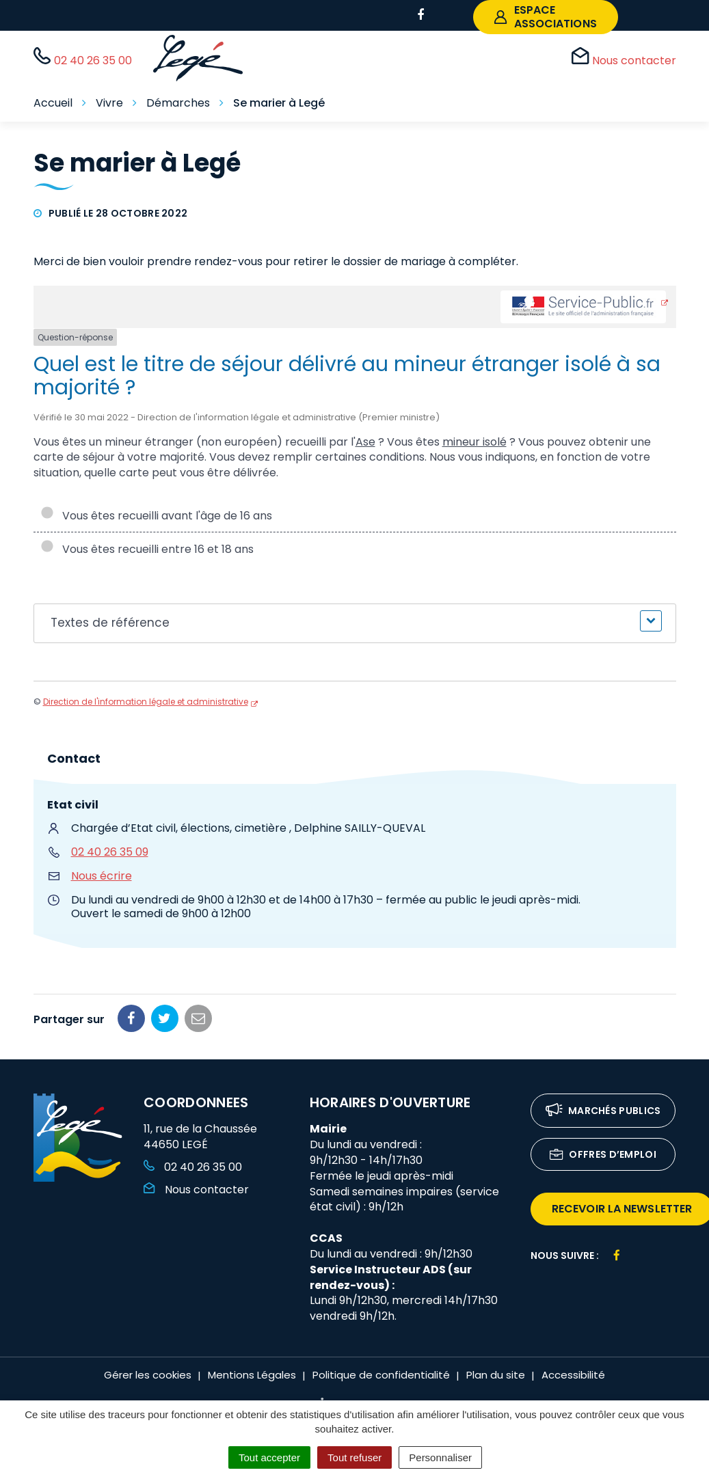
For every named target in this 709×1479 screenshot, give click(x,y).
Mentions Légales (252, 1375)
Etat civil (72, 805)
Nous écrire (101, 876)
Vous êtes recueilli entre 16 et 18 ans (147, 549)
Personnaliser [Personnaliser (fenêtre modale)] (440, 1457)
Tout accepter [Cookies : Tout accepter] (269, 1457)
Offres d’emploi (603, 1155)
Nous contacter (196, 1189)
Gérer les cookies (147, 1375)
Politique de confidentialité (381, 1375)
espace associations (545, 16)
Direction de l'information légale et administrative (145, 701)
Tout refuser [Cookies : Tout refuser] (354, 1457)
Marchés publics (603, 1111)
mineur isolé (474, 442)
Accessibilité (573, 1375)
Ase (365, 442)
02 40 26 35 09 (109, 852)
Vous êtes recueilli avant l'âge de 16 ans (156, 516)
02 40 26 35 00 (193, 1167)
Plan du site (495, 1375)
